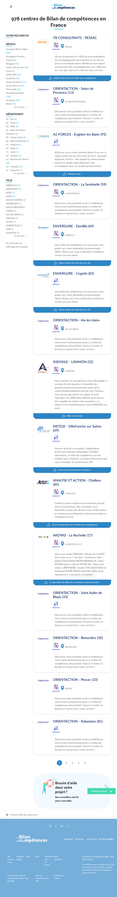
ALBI (10, 229)
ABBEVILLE (13, 185)
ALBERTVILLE (14, 226)
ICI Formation (98, 867)
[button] (50, 826)
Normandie (13, 89)
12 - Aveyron (13, 156)
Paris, (22, 878)
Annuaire (68, 839)
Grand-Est (13, 78)
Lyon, (27, 878)
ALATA (11, 222)
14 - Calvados (14, 167)
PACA (11, 104)
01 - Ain (11, 119)
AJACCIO (12, 218)
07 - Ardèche (13, 145)
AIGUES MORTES (16, 200)
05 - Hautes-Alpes (16, 137)
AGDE (10, 193)
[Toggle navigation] (11, 6)
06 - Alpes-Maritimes (17, 141)
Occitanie (13, 100)
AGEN (10, 196)
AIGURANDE (14, 204)
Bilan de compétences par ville (42, 878)
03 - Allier (12, 127)
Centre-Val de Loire (17, 67)
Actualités (92, 839)
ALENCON (12, 233)
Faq (112, 839)
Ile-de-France (15, 86)
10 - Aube (12, 148)
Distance (79, 839)
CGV (37, 857)
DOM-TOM (13, 75)
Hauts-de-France (16, 82)
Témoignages (105, 839)
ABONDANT (13, 189)
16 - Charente (14, 170)
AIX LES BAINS (15, 215)
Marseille (10, 881)
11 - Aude (12, 152)
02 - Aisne (12, 123)
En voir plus (20, 107)
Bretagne (12, 64)
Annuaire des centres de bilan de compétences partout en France (97, 870)
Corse (10, 71)
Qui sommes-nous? (10, 859)
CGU (28, 857)
